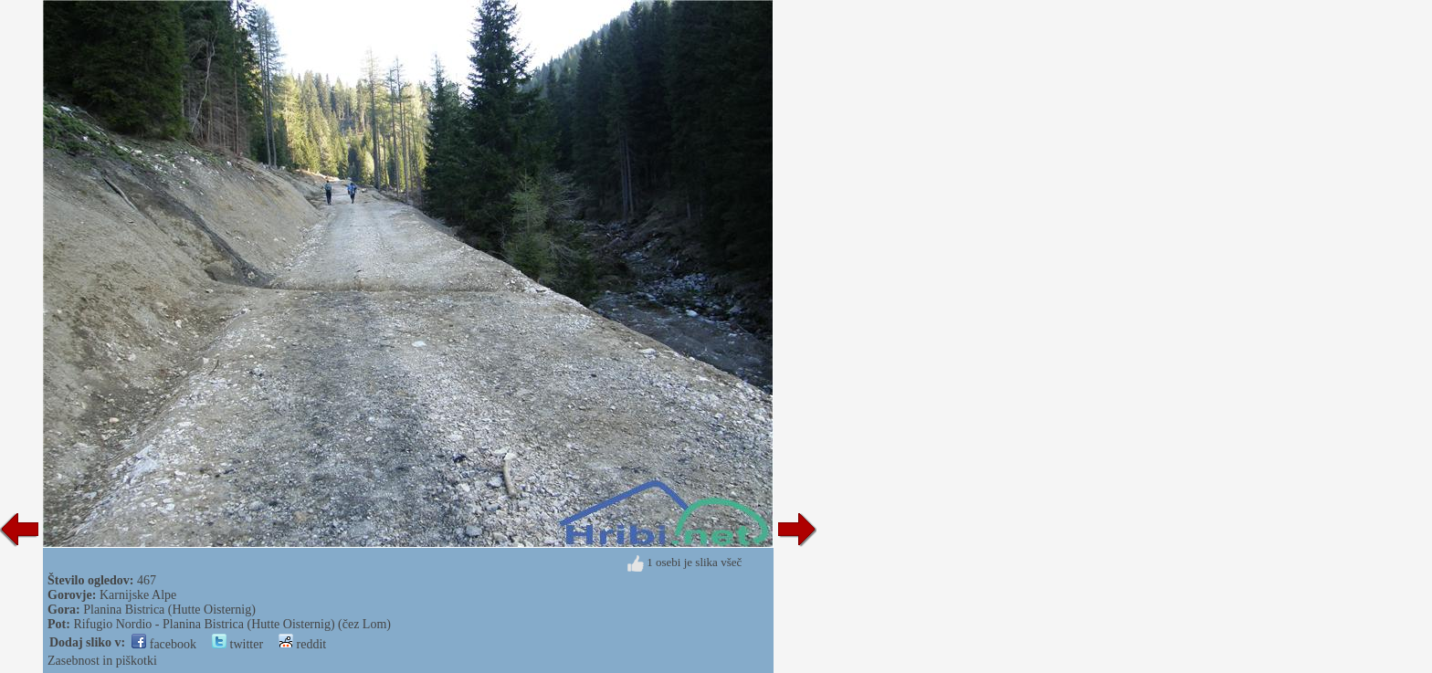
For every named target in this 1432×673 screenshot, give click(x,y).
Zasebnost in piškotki (102, 661)
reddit (302, 644)
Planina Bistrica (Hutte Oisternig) (169, 609)
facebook (164, 644)
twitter (237, 644)
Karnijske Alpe (138, 595)
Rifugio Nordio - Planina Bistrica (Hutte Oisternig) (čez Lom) (232, 624)
